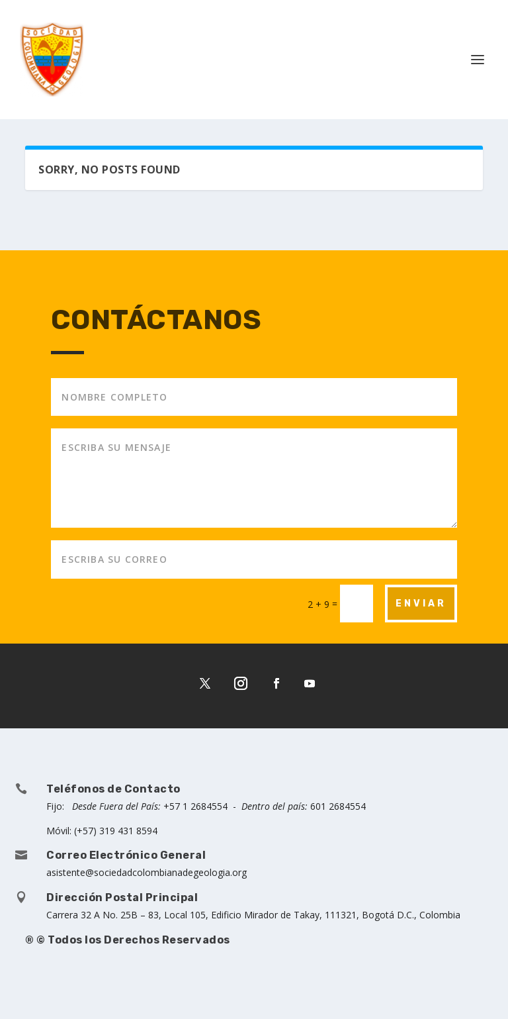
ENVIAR (421, 603)
